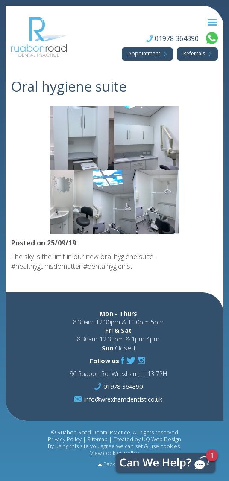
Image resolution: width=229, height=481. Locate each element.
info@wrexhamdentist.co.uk (123, 399)
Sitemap (97, 439)
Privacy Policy (65, 439)
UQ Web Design (161, 439)
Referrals (194, 53)
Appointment (144, 53)
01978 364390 (177, 39)
